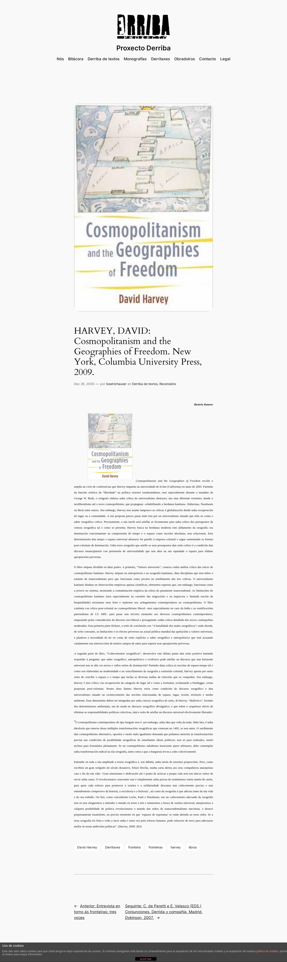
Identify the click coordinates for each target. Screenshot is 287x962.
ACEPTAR (145, 959)
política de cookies (267, 951)
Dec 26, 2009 (84, 384)
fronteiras (156, 847)
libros (193, 847)
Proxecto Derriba (143, 48)
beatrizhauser (116, 384)
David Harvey (87, 847)
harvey (176, 847)
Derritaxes (112, 847)
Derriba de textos (145, 384)
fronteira (134, 847)
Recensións (167, 384)
